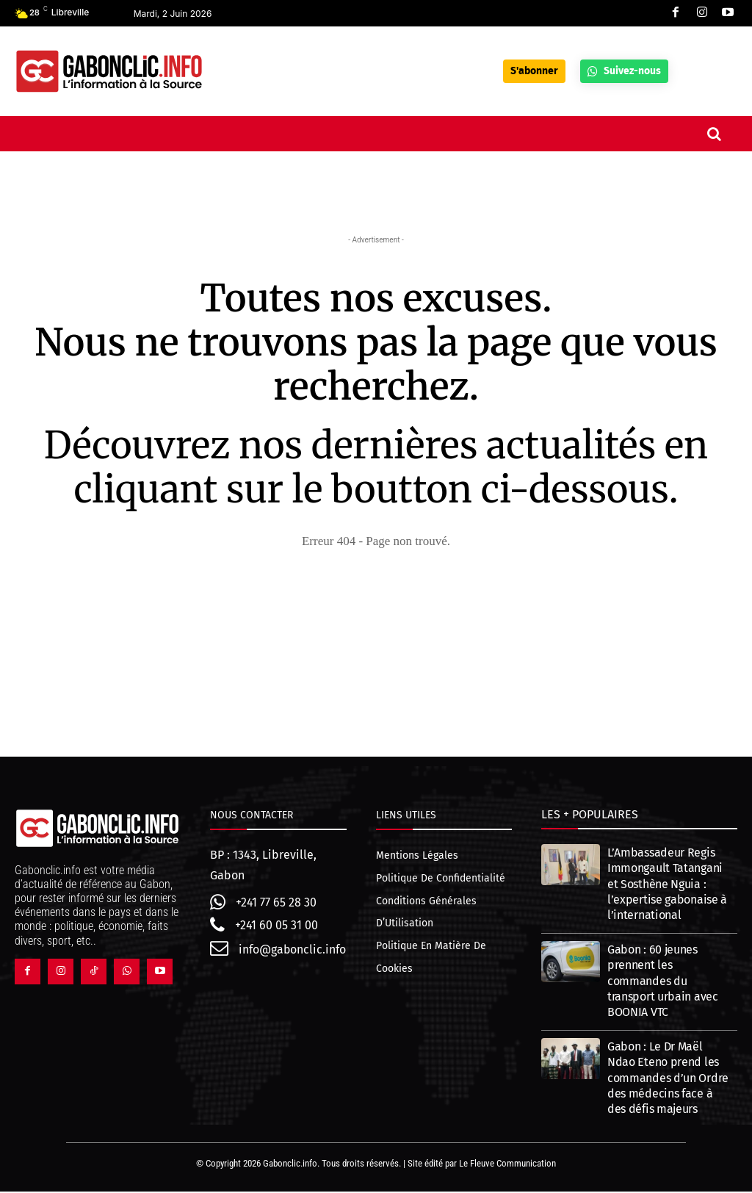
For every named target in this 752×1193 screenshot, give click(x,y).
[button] (714, 133)
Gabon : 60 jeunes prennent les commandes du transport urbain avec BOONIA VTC (662, 982)
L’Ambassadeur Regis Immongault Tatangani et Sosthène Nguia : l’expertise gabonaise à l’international (667, 885)
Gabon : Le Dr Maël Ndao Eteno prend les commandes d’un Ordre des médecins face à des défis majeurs (667, 1079)
